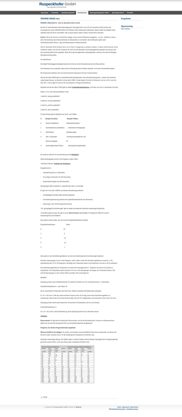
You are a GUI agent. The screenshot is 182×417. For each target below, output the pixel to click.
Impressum (125, 407)
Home (119, 407)
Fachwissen (82, 13)
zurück (45, 397)
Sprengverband (118, 13)
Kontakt (130, 13)
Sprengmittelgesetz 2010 (99, 13)
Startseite (44, 13)
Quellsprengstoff (68, 13)
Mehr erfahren (125, 29)
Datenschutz (134, 407)
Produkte (54, 13)
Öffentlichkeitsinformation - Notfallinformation (123, 409)
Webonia (78, 407)
